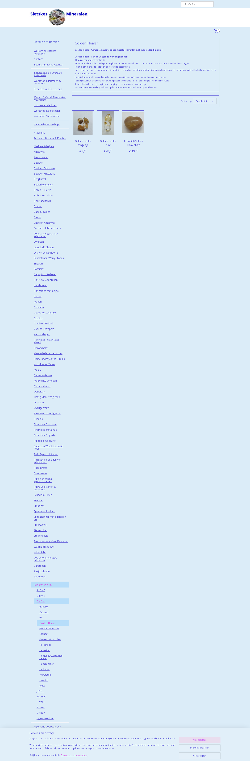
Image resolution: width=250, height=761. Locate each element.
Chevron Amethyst (44, 222)
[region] (102, 747)
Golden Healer (47, 623)
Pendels (38, 418)
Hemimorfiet (46, 663)
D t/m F (41, 595)
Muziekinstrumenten (45, 380)
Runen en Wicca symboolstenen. (43, 480)
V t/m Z (41, 712)
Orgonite (39, 402)
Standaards (40, 525)
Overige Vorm (41, 408)
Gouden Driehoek (44, 323)
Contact (38, 59)
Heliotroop (45, 644)
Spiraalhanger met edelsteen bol (50, 518)
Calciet (37, 217)
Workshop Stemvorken (47, 116)
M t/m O (41, 696)
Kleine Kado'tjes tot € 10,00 (49, 359)
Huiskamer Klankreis (45, 105)
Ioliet (42, 685)
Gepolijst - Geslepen (45, 274)
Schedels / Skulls (43, 495)
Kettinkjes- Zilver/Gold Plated (46, 341)
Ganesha (39, 307)
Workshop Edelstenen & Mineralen (47, 82)
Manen (38, 301)
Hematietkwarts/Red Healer (50, 657)
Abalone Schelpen (44, 146)
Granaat (43, 633)
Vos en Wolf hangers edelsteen (45, 559)
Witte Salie (40, 552)
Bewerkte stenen (43, 184)
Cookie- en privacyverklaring (75, 755)
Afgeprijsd (39, 132)
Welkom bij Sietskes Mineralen (45, 52)
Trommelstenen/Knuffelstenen (51, 541)
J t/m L (40, 691)
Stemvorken (40, 530)
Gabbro (43, 606)
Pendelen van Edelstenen (48, 89)
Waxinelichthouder (44, 546)
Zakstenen (40, 565)
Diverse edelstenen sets (47, 228)
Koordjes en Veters (44, 364)
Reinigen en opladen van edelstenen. (47, 461)
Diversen (39, 241)
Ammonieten (41, 157)
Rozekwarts (40, 467)
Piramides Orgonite (45, 435)
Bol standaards (42, 200)
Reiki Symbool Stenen (46, 454)
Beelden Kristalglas (44, 173)
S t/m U (41, 707)
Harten (37, 296)
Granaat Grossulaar (50, 639)
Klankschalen (41, 348)
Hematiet (44, 650)
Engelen (38, 263)
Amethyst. (39, 151)
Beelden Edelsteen (44, 168)
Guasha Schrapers (44, 328)
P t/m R (41, 702)
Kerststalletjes (42, 334)
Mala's (37, 369)
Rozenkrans (40, 473)
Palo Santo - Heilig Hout (47, 413)
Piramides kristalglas (45, 429)
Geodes (38, 318)
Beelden (38, 162)
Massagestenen (43, 375)
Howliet (43, 680)
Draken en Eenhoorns (46, 252)
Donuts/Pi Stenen (44, 247)
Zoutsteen (39, 576)
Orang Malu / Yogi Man (47, 397)
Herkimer (44, 669)
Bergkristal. (40, 179)
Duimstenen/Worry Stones (49, 258)
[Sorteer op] (204, 101)
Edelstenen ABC (43, 584)
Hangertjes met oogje (46, 290)
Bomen (38, 206)
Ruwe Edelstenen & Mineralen (45, 488)
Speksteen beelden (44, 511)
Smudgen (39, 505)
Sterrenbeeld (41, 535)
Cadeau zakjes (42, 211)
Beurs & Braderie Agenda (48, 64)
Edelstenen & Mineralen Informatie (48, 74)
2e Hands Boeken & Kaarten (50, 138)
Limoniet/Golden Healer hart (133, 143)
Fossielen (39, 269)
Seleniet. (38, 500)
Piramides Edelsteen (45, 424)
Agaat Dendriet (45, 718)
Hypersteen (45, 674)
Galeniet (44, 612)
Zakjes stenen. (42, 571)
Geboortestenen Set (45, 312)
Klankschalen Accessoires (48, 353)
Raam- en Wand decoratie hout (48, 447)
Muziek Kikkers (42, 386)
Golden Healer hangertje (83, 143)
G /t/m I (41, 601)
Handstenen (40, 285)
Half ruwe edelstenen (46, 280)
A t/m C (41, 590)
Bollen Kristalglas (43, 195)
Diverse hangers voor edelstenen (46, 235)
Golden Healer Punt (108, 143)
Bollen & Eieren (42, 190)
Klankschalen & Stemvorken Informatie (50, 98)
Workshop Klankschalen (47, 110)
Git (41, 617)
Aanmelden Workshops (47, 124)
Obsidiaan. (39, 391)
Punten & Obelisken (45, 440)
